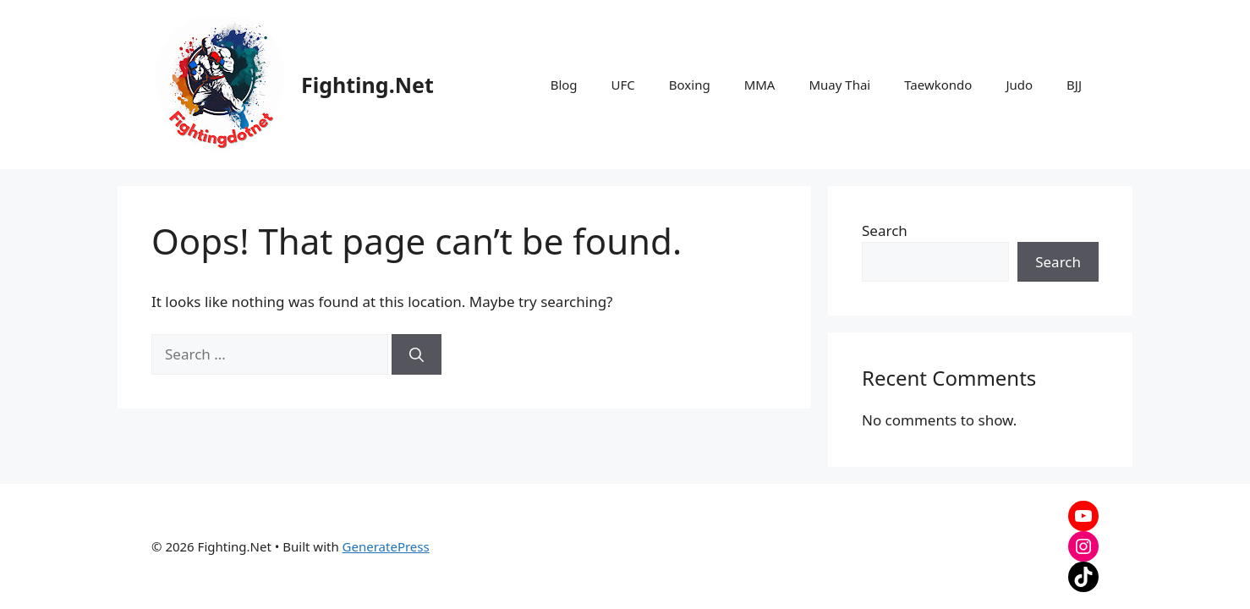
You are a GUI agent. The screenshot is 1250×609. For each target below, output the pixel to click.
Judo (1019, 84)
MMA (760, 84)
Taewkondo (938, 84)
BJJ (1074, 84)
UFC (623, 84)
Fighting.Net (367, 84)
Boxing (689, 84)
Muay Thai (839, 84)
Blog (564, 84)
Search (884, 230)
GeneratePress (386, 546)
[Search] (416, 354)
